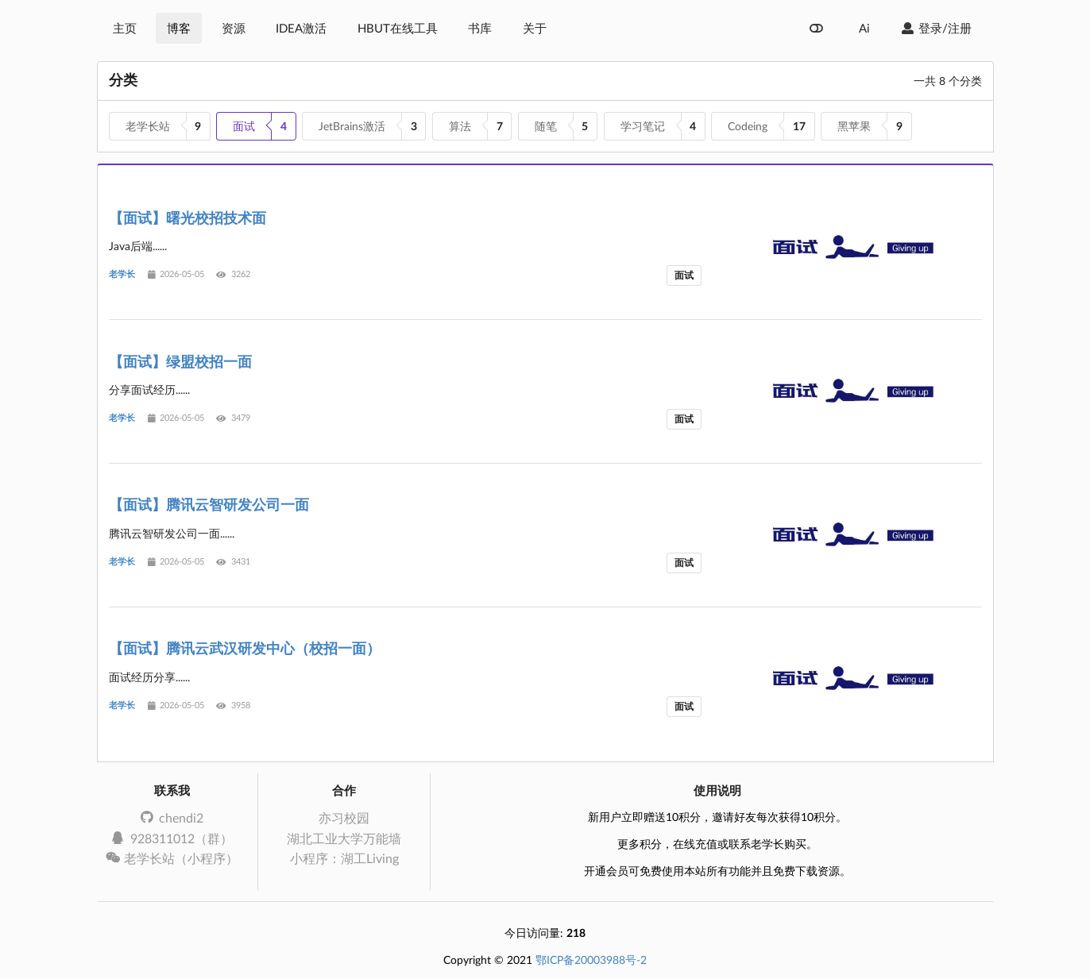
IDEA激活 (301, 28)
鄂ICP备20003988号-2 (591, 959)
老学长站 (148, 126)
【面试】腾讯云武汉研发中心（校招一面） (245, 648)
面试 (244, 126)
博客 (179, 28)
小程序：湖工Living (344, 857)
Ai (864, 28)
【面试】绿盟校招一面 (180, 361)
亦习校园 (344, 818)
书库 (480, 28)
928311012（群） (172, 838)
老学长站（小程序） (172, 857)
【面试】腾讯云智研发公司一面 (209, 504)
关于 (535, 28)
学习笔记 (642, 126)
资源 (233, 28)
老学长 (122, 274)
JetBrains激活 (352, 126)
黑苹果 (854, 126)
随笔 (546, 126)
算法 (460, 126)
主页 (125, 28)
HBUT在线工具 (398, 28)
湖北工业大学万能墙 (344, 838)
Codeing (747, 126)
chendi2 (172, 818)
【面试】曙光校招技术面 (187, 217)
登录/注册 (936, 28)
